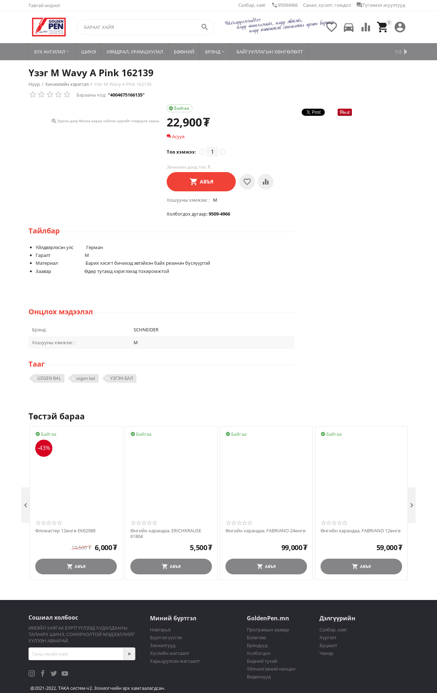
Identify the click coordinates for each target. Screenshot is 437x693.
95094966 (284, 5)
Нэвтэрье (160, 629)
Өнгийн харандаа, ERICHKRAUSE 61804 (165, 533)
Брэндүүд (257, 645)
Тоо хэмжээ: (181, 152)
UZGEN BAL (49, 378)
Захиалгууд (162, 645)
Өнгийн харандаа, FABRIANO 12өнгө (361, 531)
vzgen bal (85, 378)
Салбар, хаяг (252, 5)
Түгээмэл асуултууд (380, 5)
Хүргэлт (328, 637)
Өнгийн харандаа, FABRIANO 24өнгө (265, 531)
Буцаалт (328, 645)
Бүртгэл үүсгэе (166, 637)
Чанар (326, 653)
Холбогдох (259, 653)
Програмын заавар (268, 629)
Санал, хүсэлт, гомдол (327, 5)
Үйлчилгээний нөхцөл (271, 669)
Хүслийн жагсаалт (169, 653)
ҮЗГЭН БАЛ (121, 378)
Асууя (175, 136)
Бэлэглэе (256, 637)
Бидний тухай (262, 661)
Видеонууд (259, 676)
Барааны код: (91, 95)
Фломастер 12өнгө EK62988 (65, 531)
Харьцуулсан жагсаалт (175, 661)
